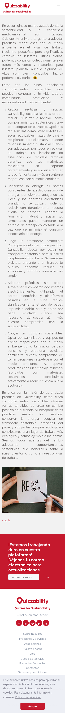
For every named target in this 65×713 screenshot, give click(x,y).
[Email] (23, 577)
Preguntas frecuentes (32, 663)
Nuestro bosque (32, 648)
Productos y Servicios (32, 638)
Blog (33, 653)
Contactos (32, 668)
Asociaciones (32, 643)
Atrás (6, 520)
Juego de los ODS (32, 658)
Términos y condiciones (32, 672)
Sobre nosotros (32, 633)
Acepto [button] (32, 706)
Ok (47, 577)
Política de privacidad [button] (28, 697)
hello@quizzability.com (32, 615)
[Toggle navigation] (58, 7)
